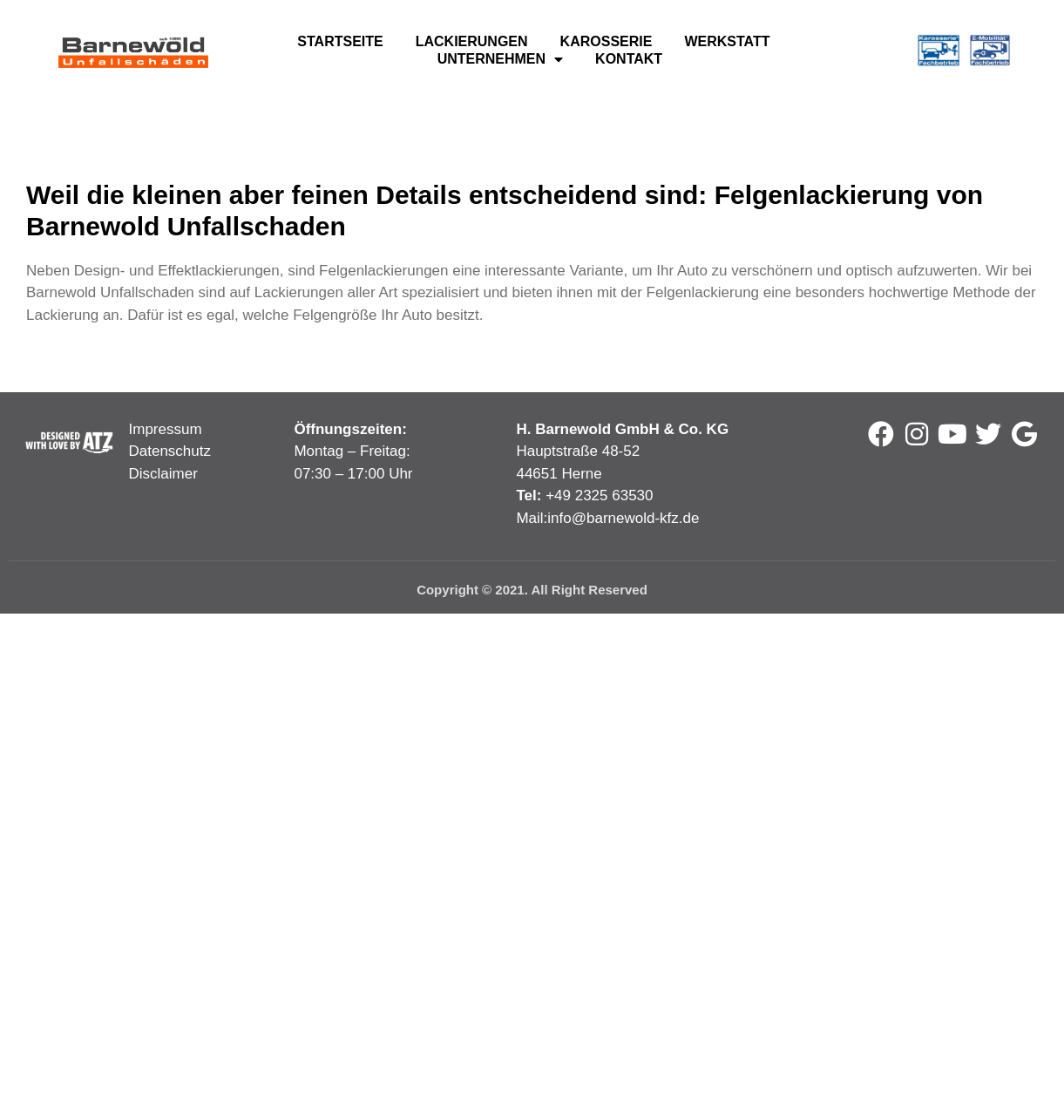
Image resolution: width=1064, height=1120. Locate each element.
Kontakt (628, 58)
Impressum (165, 429)
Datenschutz (170, 451)
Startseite (340, 41)
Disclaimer (163, 473)
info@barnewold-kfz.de (623, 518)
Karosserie (606, 41)
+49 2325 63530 (599, 495)
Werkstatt (726, 41)
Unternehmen (500, 59)
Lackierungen (472, 41)
